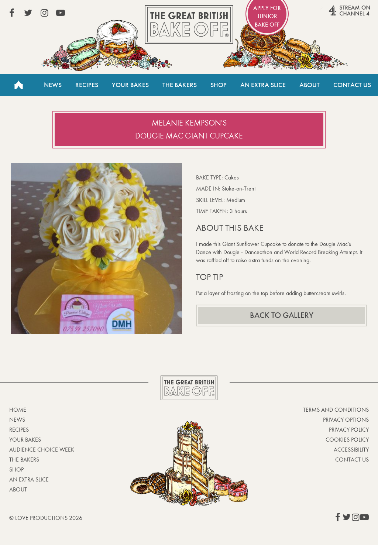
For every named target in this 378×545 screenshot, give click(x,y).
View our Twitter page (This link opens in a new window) (28, 12)
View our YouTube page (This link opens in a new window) (60, 12)
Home (18, 85)
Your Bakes (130, 85)
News (53, 85)
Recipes (86, 85)
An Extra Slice (263, 85)
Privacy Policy (349, 429)
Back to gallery (281, 315)
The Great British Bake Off (189, 24)
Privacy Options (346, 419)
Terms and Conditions (336, 409)
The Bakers (179, 85)
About (309, 85)
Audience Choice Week (41, 449)
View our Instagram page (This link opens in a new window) (44, 12)
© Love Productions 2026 (45, 517)
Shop (218, 85)
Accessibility (351, 449)
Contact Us (352, 85)
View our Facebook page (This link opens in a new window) (11, 12)
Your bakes (25, 439)
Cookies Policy (347, 439)
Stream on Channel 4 (335, 14)
